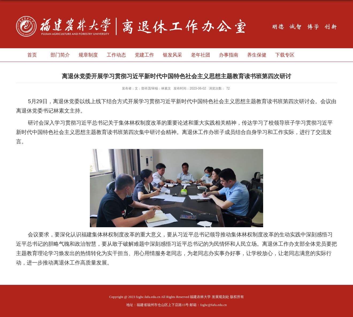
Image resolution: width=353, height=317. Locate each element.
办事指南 (228, 55)
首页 (32, 55)
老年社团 (200, 55)
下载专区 (284, 55)
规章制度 (88, 55)
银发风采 (172, 55)
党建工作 (144, 55)
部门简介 (60, 55)
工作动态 (116, 55)
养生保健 (256, 55)
